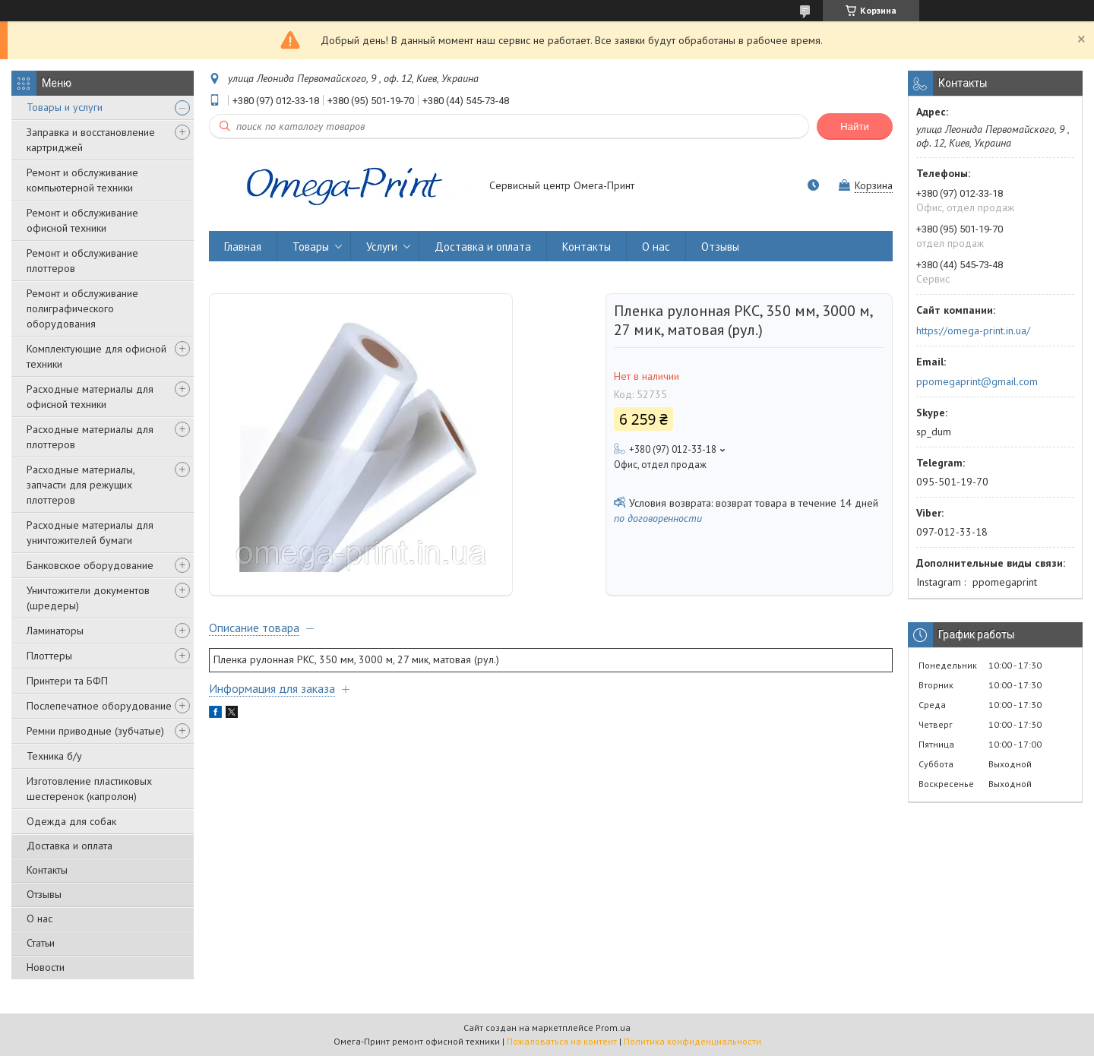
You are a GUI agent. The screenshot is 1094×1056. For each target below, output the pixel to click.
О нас (39, 918)
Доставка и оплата (69, 845)
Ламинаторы (55, 630)
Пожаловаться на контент (562, 1041)
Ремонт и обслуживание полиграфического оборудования (82, 308)
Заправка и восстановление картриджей (91, 139)
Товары (310, 246)
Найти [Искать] (854, 126)
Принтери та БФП (67, 681)
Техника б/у (54, 756)
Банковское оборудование (90, 565)
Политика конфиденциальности (692, 1041)
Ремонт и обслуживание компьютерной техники (82, 180)
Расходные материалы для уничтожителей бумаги (90, 532)
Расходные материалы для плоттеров (90, 436)
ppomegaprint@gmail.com (977, 381)
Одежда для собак (71, 821)
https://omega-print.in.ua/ (973, 330)
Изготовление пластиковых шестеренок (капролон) (89, 788)
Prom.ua (613, 1027)
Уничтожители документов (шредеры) (88, 597)
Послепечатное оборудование (99, 706)
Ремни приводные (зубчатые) (95, 731)
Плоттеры (49, 655)
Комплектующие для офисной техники (96, 356)
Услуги (381, 246)
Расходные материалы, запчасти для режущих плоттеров (80, 485)
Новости (46, 967)
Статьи (41, 943)
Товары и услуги (65, 107)
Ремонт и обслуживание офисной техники (82, 220)
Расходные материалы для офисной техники (90, 396)
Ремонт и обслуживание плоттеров (82, 260)
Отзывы (44, 894)
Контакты (47, 870)
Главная (242, 246)
